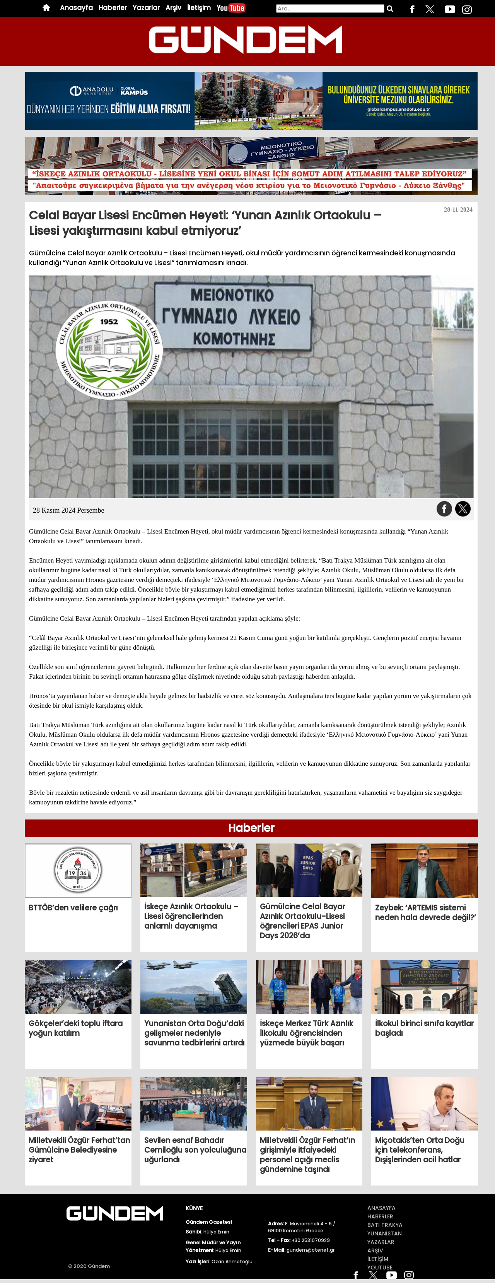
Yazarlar (146, 8)
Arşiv (173, 8)
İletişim (199, 8)
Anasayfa (76, 8)
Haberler (113, 8)
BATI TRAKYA (385, 1225)
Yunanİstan (384, 1233)
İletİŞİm (377, 1259)
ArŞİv (375, 1250)
